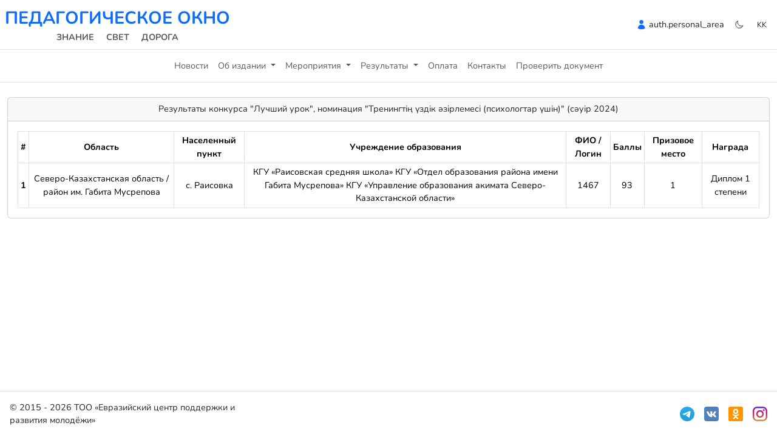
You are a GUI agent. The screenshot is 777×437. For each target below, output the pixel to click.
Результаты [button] (386, 65)
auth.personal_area (686, 24)
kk (762, 24)
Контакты (486, 65)
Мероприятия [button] (314, 65)
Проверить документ (559, 65)
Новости (191, 65)
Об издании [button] (243, 65)
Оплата (443, 65)
